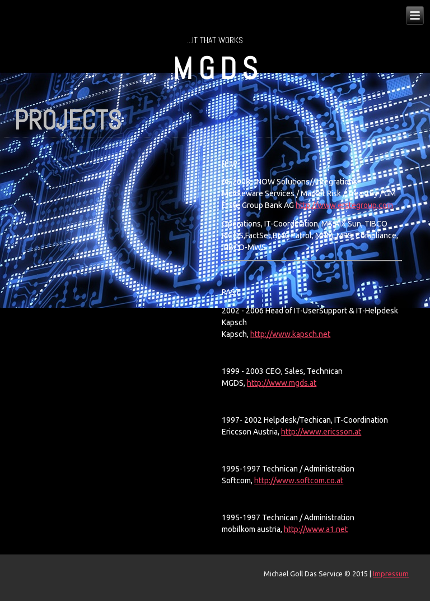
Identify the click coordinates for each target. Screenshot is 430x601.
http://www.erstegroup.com (344, 205)
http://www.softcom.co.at (298, 480)
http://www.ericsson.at (321, 431)
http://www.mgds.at (281, 382)
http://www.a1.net (316, 529)
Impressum (391, 573)
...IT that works (215, 40)
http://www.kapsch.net (290, 334)
